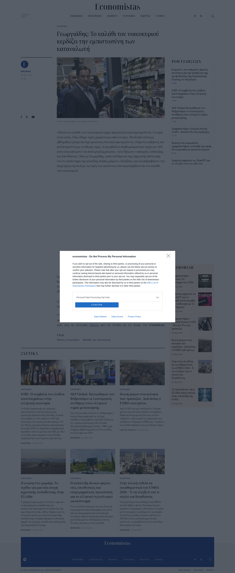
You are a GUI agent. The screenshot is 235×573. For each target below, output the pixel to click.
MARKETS (112, 16)
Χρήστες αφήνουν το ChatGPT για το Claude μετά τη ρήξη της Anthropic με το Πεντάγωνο (191, 164)
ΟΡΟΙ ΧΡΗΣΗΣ (184, 570)
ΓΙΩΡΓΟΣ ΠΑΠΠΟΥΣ (128, 430)
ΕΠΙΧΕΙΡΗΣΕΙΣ (95, 16)
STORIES (160, 16)
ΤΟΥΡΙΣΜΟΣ (129, 16)
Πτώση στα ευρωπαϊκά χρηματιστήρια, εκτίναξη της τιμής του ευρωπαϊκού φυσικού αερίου (191, 146)
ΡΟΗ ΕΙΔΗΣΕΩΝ (186, 61)
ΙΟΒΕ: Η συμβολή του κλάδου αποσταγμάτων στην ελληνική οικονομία (43, 398)
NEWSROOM (26, 71)
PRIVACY (210, 570)
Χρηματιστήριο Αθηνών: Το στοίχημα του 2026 (182, 279)
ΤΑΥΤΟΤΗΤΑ (198, 570)
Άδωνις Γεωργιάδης (69, 339)
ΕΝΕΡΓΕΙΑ (145, 16)
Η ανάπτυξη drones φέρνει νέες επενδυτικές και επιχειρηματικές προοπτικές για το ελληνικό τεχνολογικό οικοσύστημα (91, 492)
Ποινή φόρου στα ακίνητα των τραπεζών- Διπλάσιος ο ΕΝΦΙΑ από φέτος (140, 398)
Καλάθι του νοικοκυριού (97, 339)
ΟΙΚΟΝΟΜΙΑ (76, 16)
